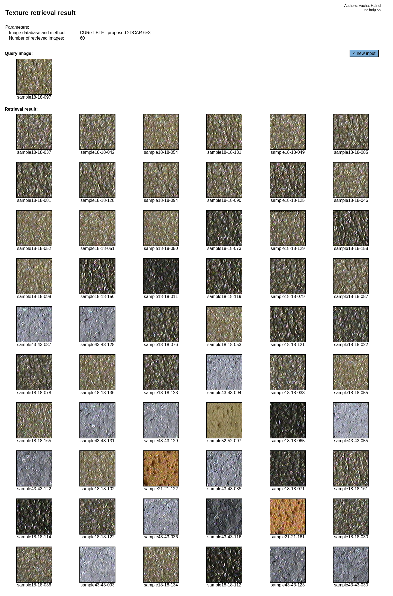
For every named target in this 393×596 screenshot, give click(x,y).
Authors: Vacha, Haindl (362, 6)
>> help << (372, 10)
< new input (364, 53)
